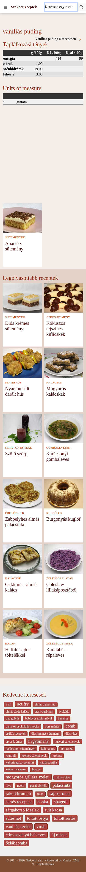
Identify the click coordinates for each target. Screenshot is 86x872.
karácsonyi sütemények (20, 748)
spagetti (61, 801)
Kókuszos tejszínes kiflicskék (55, 328)
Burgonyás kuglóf (63, 519)
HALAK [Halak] (10, 643)
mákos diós (62, 777)
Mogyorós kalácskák (56, 391)
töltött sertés (64, 818)
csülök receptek (15, 733)
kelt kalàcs (48, 748)
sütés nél (13, 818)
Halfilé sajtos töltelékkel (17, 652)
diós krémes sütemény (45, 733)
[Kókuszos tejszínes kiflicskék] (63, 298)
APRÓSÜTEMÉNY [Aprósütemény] (58, 317)
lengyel (36, 769)
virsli (40, 826)
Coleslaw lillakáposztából (61, 587)
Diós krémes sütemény (17, 325)
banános (63, 718)
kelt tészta (67, 748)
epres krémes (14, 741)
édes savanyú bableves (26, 834)
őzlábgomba (16, 843)
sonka (43, 801)
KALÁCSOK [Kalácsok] (54, 382)
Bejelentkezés (45, 864)
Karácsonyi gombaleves (57, 456)
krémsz (57, 755)
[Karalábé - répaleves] (63, 624)
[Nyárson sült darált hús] (22, 363)
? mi (8, 704)
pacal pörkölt (38, 785)
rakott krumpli (18, 793)
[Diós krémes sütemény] (22, 298)
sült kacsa (53, 810)
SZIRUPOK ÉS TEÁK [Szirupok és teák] (18, 447)
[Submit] (81, 7)
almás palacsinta (45, 704)
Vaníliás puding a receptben (58, 39)
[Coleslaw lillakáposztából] (63, 559)
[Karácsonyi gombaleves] (63, 428)
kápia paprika (48, 762)
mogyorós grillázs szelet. (28, 777)
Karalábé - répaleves (56, 652)
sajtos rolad (60, 793)
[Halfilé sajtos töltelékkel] (22, 624)
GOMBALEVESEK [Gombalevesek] (58, 447)
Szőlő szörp (16, 453)
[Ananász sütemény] (22, 217)
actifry (23, 704)
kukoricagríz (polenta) (20, 762)
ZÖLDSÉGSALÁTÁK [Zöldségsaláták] (59, 578)
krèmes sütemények (34, 755)
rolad (40, 794)
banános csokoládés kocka (22, 726)
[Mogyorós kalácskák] (63, 363)
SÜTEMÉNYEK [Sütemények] (15, 237)
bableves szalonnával (38, 718)
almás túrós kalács (17, 711)
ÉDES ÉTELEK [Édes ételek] (14, 513)
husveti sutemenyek (67, 741)
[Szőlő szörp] (22, 428)
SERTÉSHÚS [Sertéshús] (13, 382)
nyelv (20, 785)
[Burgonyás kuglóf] (63, 493)
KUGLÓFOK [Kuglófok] (54, 513)
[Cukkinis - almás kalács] (22, 559)
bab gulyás (12, 718)
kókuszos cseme (16, 769)
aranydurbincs (44, 711)
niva (8, 785)
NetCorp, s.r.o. (35, 860)
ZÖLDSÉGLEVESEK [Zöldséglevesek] (59, 643)
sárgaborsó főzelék (22, 810)
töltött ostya (37, 818)
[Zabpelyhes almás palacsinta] (22, 493)
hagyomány (38, 741)
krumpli (11, 755)
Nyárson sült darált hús (17, 391)
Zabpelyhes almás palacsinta (22, 521)
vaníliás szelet (18, 826)
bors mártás (52, 726)
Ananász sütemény (14, 246)
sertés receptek (19, 801)
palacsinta (61, 785)
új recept (59, 834)
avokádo (64, 711)
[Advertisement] (43, 158)
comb (70, 726)
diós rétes (71, 733)
